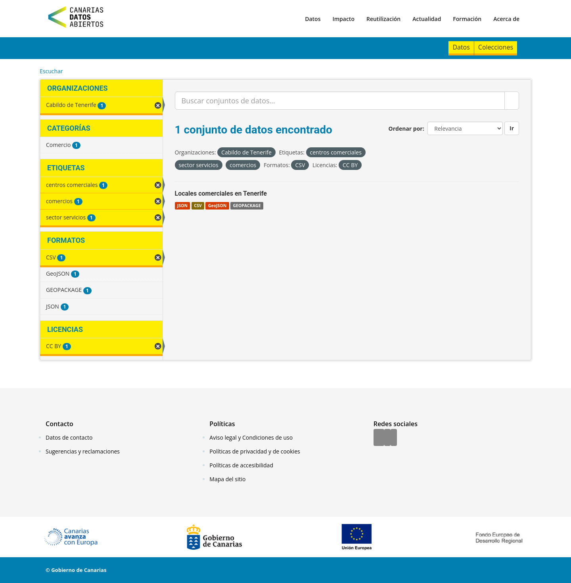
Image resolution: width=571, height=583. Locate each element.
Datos (312, 19)
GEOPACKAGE (247, 205)
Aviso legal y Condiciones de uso (251, 437)
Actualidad (426, 19)
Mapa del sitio (227, 479)
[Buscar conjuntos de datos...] (340, 100)
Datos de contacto (69, 437)
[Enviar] (511, 100)
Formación (467, 19)
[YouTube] (394, 438)
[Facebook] (379, 438)
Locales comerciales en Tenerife (221, 193)
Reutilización (383, 19)
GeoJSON (217, 205)
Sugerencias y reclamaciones (83, 451)
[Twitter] (387, 438)
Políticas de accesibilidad (241, 465)
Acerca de (506, 19)
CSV (197, 205)
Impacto (343, 19)
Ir (512, 128)
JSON (182, 205)
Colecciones (495, 47)
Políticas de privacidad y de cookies (254, 451)
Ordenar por (406, 128)
